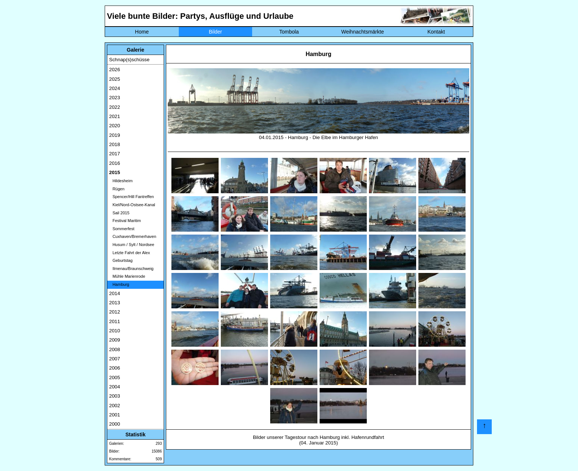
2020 (114, 125)
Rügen (117, 189)
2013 (114, 302)
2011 (114, 321)
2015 (114, 172)
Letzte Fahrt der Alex (129, 252)
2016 (114, 163)
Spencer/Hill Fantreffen (131, 196)
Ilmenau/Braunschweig (131, 268)
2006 (114, 368)
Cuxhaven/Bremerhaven (132, 236)
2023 (114, 97)
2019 (114, 135)
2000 (114, 424)
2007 (114, 358)
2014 (114, 293)
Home (142, 32)
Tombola (289, 32)
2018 (114, 144)
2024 (114, 88)
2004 (114, 386)
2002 (114, 405)
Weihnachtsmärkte (362, 32)
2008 (114, 349)
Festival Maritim (125, 220)
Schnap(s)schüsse (129, 59)
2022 (114, 107)
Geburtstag (121, 260)
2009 (114, 340)
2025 (114, 79)
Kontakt (436, 32)
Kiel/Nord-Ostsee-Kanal (132, 204)
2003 (114, 396)
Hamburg (119, 284)
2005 (114, 377)
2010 (114, 330)
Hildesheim (121, 181)
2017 (114, 153)
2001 (114, 415)
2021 (114, 116)
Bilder (215, 32)
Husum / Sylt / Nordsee (131, 244)
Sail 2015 (119, 213)
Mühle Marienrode (127, 276)
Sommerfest (121, 228)
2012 (114, 312)
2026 (114, 69)
